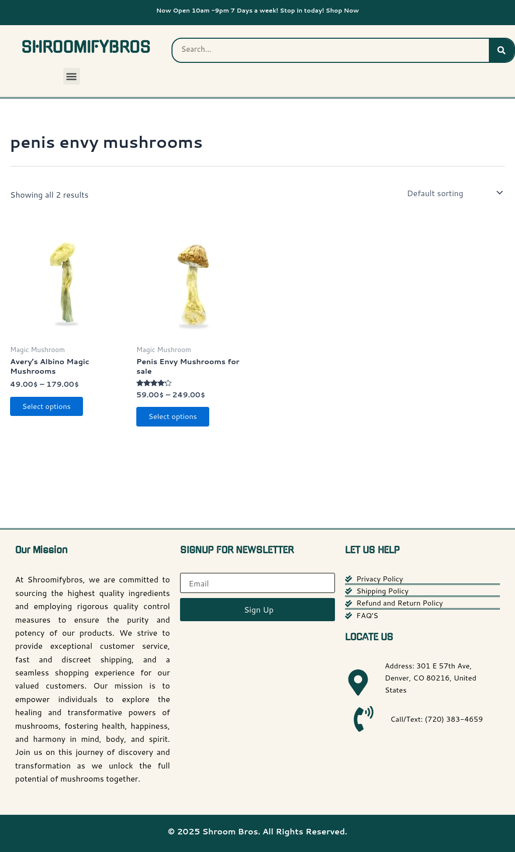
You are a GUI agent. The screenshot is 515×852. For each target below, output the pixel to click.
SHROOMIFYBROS (85, 47)
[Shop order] (454, 193)
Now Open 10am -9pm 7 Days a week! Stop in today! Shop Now (257, 9)
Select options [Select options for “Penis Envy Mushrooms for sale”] (178, 421)
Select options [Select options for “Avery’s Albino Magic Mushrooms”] (51, 411)
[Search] (501, 50)
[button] (71, 76)
